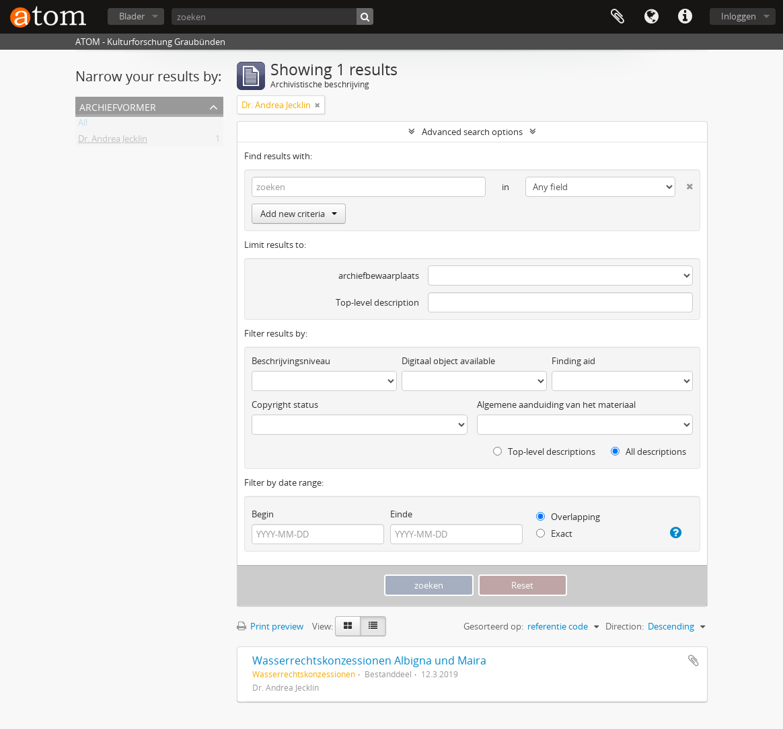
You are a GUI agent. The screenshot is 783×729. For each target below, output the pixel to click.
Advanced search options (472, 132)
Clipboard (617, 17)
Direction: (624, 626)
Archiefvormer (117, 106)
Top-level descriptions (544, 451)
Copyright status (285, 404)
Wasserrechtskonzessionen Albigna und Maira (369, 660)
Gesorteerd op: (493, 626)
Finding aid (573, 361)
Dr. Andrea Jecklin (112, 141)
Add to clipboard (693, 660)
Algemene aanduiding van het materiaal (556, 404)
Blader (132, 16)
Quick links (685, 17)
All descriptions (648, 451)
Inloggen (738, 16)
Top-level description (377, 302)
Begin (263, 514)
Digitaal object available (448, 361)
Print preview (270, 626)
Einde (401, 514)
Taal (651, 17)
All (82, 125)
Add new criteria (298, 214)
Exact (554, 533)
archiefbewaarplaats (378, 275)
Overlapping (568, 517)
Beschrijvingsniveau (291, 361)
